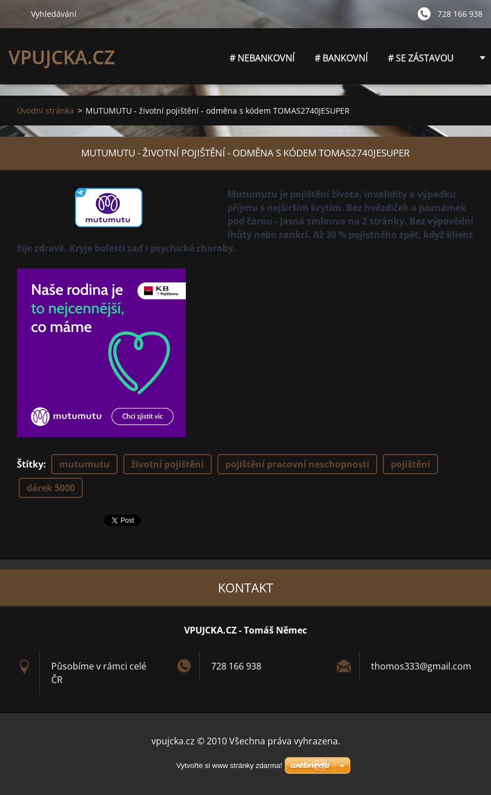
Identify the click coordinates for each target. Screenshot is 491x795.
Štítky (30, 464)
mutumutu (84, 464)
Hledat (15, 13)
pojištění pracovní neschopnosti (297, 464)
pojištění (410, 464)
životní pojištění (167, 464)
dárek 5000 (50, 488)
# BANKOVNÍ (341, 58)
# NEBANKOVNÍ (262, 61)
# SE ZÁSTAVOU (421, 58)
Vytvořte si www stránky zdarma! (229, 765)
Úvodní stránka (45, 110)
